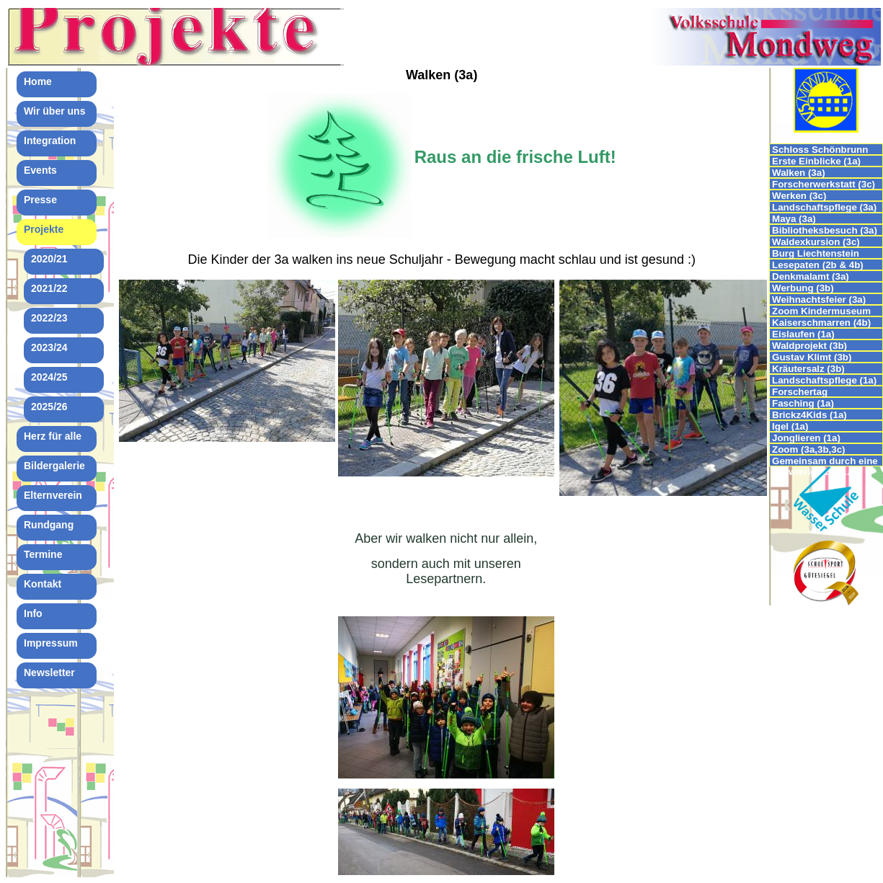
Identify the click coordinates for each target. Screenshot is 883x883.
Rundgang (49, 525)
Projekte (43, 229)
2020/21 (49, 259)
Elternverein (53, 495)
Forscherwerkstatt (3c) (823, 184)
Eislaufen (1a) (803, 334)
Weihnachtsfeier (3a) (819, 299)
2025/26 (49, 406)
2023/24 (49, 347)
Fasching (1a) (803, 403)
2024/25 (49, 377)
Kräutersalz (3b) (808, 368)
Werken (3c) (799, 195)
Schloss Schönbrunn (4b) (820, 149)
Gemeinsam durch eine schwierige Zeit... (825, 461)
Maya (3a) (794, 218)
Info (33, 613)
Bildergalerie (54, 465)
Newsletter (49, 672)
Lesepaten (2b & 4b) (818, 264)
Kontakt (42, 584)
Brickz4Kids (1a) (809, 414)
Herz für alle (52, 436)
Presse (40, 199)
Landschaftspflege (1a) (824, 380)
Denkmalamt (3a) (810, 276)
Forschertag (799, 391)
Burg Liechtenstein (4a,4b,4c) (815, 253)
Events (40, 170)
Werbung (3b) (803, 288)
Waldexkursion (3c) (816, 241)
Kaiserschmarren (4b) (821, 322)
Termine (43, 554)
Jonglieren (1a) (806, 437)
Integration (50, 140)
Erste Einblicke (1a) (816, 161)
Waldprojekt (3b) (809, 345)
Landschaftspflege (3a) (824, 207)
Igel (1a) (790, 426)
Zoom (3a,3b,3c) (808, 449)
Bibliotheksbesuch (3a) (824, 230)
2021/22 (49, 288)
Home (38, 81)
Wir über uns (54, 111)
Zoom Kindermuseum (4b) (821, 311)
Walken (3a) (798, 172)
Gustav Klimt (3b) (811, 357)
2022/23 (49, 318)
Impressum (51, 643)
